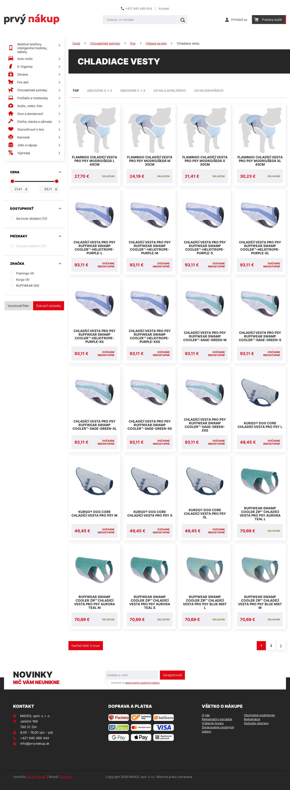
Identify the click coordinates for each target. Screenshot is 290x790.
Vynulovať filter (18, 306)
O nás (206, 722)
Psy (133, 43)
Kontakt (163, 8)
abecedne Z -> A (132, 90)
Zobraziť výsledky (48, 306)
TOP (75, 90)
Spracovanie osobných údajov (218, 736)
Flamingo (25, 273)
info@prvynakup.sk (34, 751)
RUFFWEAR (27, 285)
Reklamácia (252, 726)
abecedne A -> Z (99, 90)
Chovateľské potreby (105, 43)
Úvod (76, 43)
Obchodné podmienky (259, 722)
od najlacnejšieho (169, 90)
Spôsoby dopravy (256, 730)
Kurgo (22, 279)
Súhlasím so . (135, 689)
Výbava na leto (156, 43)
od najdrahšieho (209, 90)
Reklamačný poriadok (217, 726)
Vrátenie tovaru (213, 730)
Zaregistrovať (172, 682)
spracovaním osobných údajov (142, 689)
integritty (65, 784)
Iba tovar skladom (31, 218)
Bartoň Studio (36, 784)
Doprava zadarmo (31, 245)
